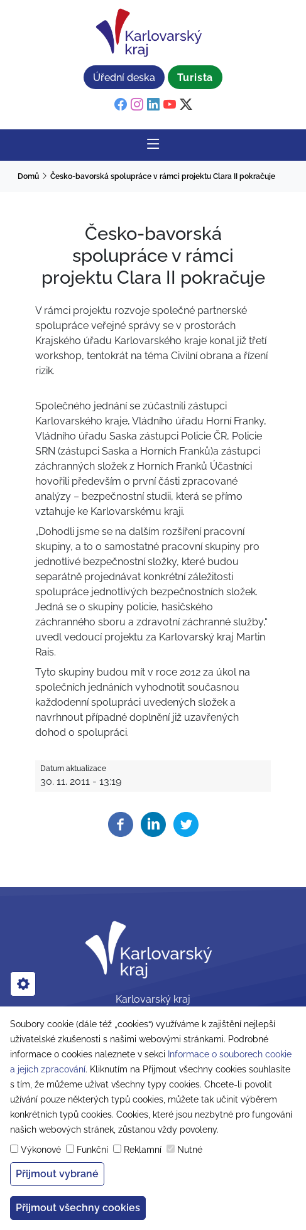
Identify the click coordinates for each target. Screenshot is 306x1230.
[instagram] (137, 104)
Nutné (189, 1150)
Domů (28, 176)
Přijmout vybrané (57, 1174)
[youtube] (169, 104)
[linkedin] (153, 104)
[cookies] (23, 983)
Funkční (92, 1150)
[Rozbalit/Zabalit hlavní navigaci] (153, 145)
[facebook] (120, 104)
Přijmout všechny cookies (78, 1208)
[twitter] (186, 104)
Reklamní (142, 1150)
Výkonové (41, 1150)
